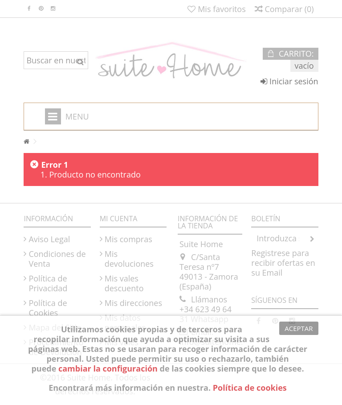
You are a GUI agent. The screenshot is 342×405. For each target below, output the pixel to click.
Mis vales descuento (124, 283)
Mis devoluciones (129, 259)
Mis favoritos (216, 9)
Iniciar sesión (289, 81)
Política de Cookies (47, 308)
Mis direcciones (133, 303)
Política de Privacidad (47, 283)
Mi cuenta (119, 218)
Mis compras (128, 239)
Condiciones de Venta (57, 259)
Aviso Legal (49, 239)
